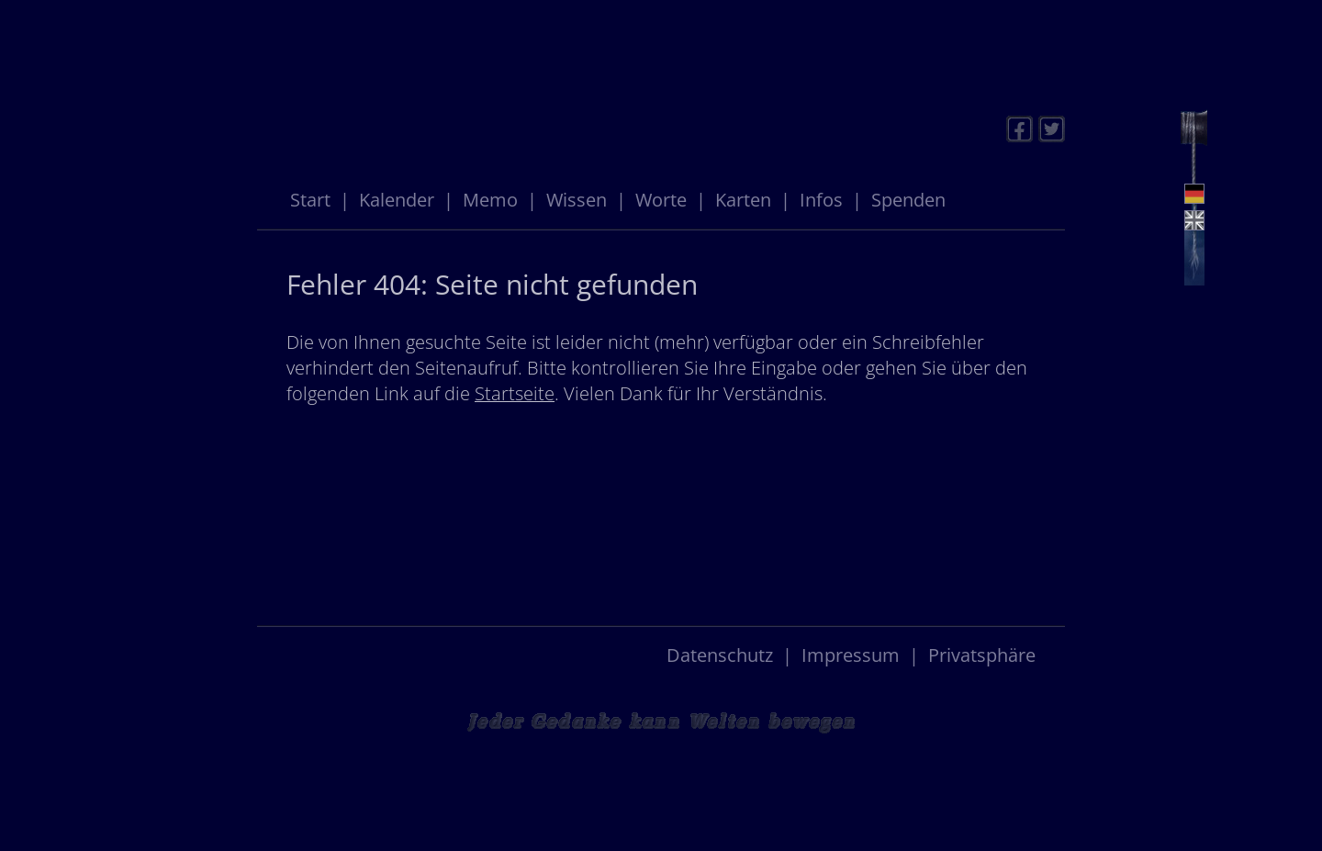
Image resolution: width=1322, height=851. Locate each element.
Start (310, 199)
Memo (490, 199)
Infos (821, 199)
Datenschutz (720, 655)
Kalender (396, 199)
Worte (661, 199)
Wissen (576, 199)
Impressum (850, 655)
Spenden (908, 199)
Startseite (515, 393)
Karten (743, 199)
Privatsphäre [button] (982, 655)
